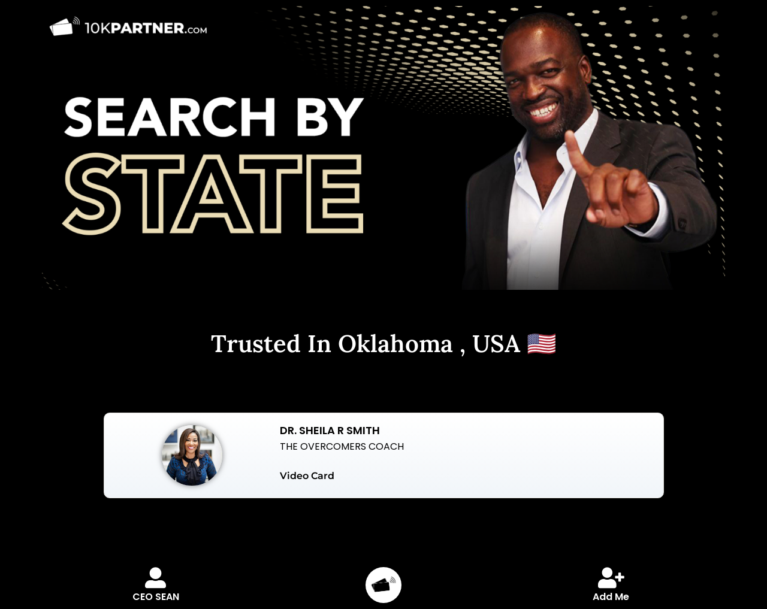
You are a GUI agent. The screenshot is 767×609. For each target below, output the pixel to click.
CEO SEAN (155, 597)
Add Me (611, 597)
